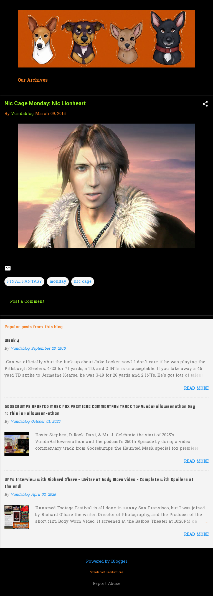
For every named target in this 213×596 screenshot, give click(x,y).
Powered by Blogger (106, 562)
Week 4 (11, 340)
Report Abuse (106, 584)
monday (57, 282)
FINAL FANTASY (24, 282)
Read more (196, 388)
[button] (205, 105)
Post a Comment (27, 302)
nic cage (83, 282)
